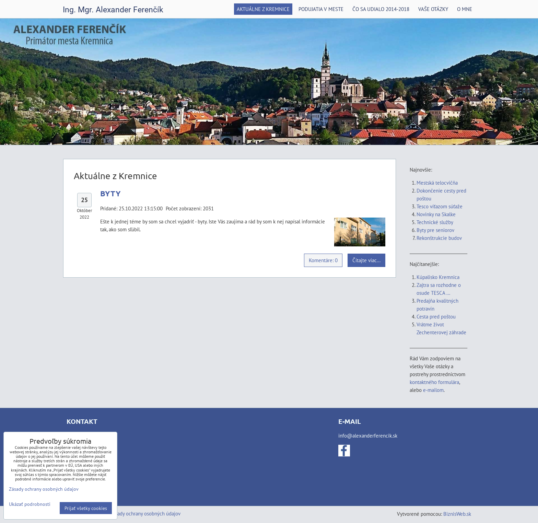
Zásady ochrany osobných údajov (145, 513)
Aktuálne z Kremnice (263, 8)
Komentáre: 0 (323, 260)
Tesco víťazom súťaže (440, 206)
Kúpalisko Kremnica (438, 277)
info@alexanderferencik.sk (367, 435)
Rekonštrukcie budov (439, 237)
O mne (464, 8)
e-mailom (433, 389)
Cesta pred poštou (436, 316)
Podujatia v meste (321, 8)
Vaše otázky (433, 8)
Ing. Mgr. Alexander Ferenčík (113, 9)
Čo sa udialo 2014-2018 (380, 8)
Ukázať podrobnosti (29, 504)
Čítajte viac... (366, 260)
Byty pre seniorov (435, 229)
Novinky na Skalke (436, 214)
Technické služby (435, 222)
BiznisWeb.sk (457, 513)
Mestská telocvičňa (437, 182)
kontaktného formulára (434, 382)
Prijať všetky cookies (86, 508)
